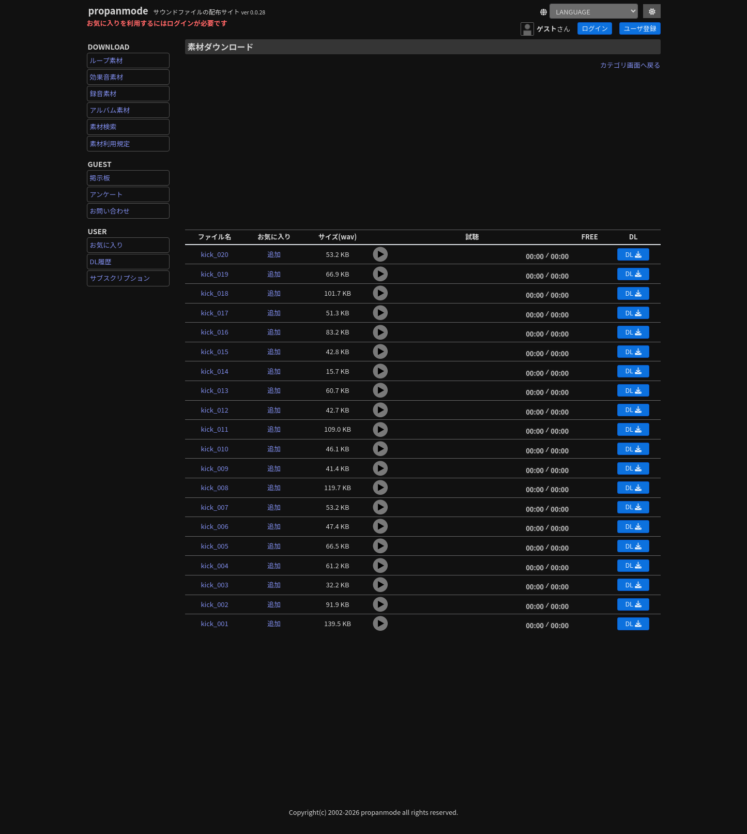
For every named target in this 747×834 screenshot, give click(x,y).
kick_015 (214, 351)
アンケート (106, 194)
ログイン (594, 28)
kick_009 (214, 468)
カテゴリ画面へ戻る (630, 65)
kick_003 (214, 584)
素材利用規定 (110, 143)
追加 (274, 254)
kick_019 (214, 274)
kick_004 (214, 565)
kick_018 (214, 293)
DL (633, 254)
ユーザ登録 (640, 28)
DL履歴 (101, 261)
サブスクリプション (120, 278)
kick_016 (214, 332)
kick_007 (214, 507)
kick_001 (214, 623)
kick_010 (214, 448)
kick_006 (214, 526)
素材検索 (103, 126)
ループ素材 (106, 60)
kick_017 (214, 312)
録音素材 (103, 93)
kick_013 (214, 390)
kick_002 (214, 604)
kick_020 (214, 254)
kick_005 (214, 546)
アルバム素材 (110, 110)
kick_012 (214, 410)
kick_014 (214, 371)
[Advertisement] (423, 146)
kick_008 (214, 487)
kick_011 (214, 429)
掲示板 (100, 178)
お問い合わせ (110, 211)
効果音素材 (107, 77)
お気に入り (107, 245)
